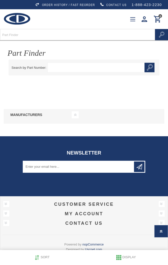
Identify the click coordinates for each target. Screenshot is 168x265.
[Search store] (77, 34)
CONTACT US (113, 5)
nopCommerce (93, 244)
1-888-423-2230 (147, 4)
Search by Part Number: (29, 68)
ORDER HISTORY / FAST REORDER (65, 5)
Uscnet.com (93, 249)
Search (161, 34)
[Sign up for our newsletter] (79, 167)
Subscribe (139, 167)
